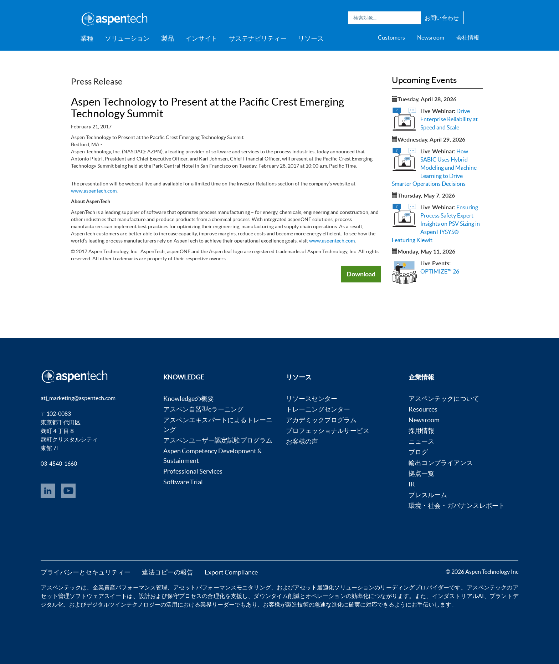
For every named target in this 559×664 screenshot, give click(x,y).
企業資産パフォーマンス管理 (130, 587)
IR (412, 484)
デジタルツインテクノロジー (123, 604)
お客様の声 (302, 441)
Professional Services (192, 471)
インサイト (201, 38)
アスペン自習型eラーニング (203, 409)
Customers (391, 37)
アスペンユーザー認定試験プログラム (217, 440)
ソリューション (127, 38)
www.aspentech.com (94, 191)
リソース (311, 38)
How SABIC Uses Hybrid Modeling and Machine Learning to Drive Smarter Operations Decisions (434, 167)
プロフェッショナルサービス (327, 430)
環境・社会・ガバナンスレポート (457, 505)
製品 (167, 38)
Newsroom (430, 37)
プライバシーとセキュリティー (85, 572)
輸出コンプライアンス (441, 462)
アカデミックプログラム (321, 420)
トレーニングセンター (318, 409)
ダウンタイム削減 (276, 596)
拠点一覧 (421, 473)
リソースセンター (311, 398)
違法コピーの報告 (167, 572)
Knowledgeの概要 (188, 398)
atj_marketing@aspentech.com (78, 398)
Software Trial (183, 482)
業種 (87, 38)
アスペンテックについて (444, 398)
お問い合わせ (442, 18)
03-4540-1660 (59, 463)
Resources (423, 409)
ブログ (418, 452)
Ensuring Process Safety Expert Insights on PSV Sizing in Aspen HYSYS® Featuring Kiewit (436, 223)
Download (361, 274)
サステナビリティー (258, 38)
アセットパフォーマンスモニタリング (222, 587)
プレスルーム (428, 495)
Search (414, 17)
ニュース (421, 441)
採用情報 (421, 430)
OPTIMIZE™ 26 (439, 271)
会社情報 (467, 37)
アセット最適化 (314, 587)
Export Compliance (231, 572)
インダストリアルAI (458, 596)
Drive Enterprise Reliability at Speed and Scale (449, 119)
